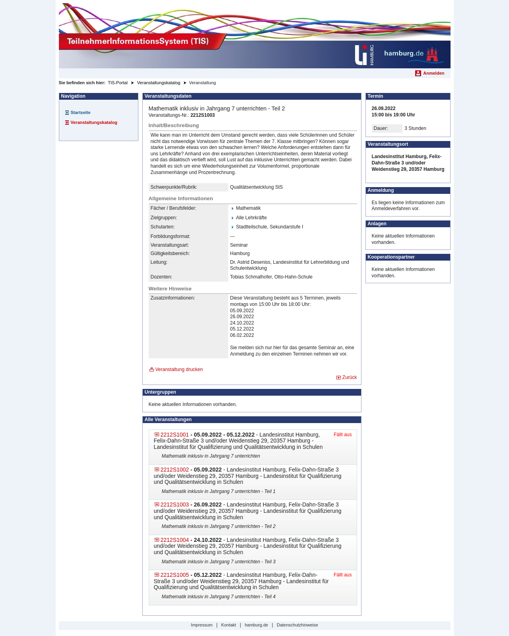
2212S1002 (175, 469)
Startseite (81, 112)
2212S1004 (175, 540)
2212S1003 (175, 504)
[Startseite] (255, 35)
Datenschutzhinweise (297, 624)
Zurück (349, 377)
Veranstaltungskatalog (94, 122)
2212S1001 (175, 434)
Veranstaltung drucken (179, 369)
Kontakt (228, 624)
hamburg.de (256, 624)
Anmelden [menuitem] (433, 73)
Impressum (201, 624)
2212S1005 (175, 575)
